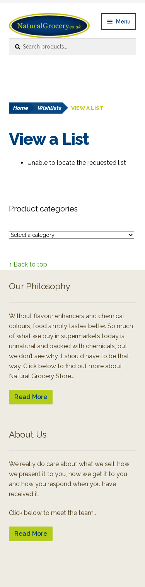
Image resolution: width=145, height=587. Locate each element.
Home (20, 108)
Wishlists (49, 108)
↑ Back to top (28, 264)
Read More (30, 397)
